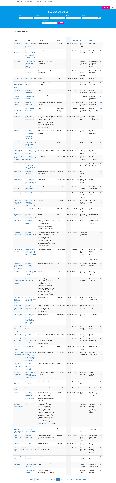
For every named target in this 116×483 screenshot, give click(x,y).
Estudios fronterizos (19, 469)
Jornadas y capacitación (44, 2)
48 (67, 479)
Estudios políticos (18, 179)
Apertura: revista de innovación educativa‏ (19, 458)
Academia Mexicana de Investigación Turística (30, 273)
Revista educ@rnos (18, 193)
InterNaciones (17, 171)
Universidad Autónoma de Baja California (30, 470)
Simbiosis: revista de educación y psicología (19, 96)
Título (20, 15)
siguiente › (78, 479)
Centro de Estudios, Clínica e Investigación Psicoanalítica (30, 299)
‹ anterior (37, 479)
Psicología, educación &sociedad (16, 104)
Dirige (81, 40)
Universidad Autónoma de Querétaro (28, 104)
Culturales (16, 392)
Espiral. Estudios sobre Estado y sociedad (18, 383)
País (51, 15)
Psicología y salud (18, 90)
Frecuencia (45, 20)
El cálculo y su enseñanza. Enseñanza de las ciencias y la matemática (18, 308)
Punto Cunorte (17, 70)
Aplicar (61, 22)
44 (55, 479)
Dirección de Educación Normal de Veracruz (30, 234)
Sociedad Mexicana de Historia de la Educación (30, 188)
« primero (31, 479)
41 (45, 479)
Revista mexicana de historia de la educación (19, 188)
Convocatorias (29, 2)
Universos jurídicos (18, 164)
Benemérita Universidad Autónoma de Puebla (30, 216)
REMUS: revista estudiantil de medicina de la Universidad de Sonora (17, 366)
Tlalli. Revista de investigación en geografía (18, 251)
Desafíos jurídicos (18, 141)
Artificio (16, 130)
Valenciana (16, 443)
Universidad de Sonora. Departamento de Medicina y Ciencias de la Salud (30, 366)
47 (64, 479)
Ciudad (67, 15)
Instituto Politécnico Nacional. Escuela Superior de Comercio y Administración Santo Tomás (30, 375)
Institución (84, 15)
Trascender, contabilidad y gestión (17, 348)
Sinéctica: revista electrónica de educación (18, 202)
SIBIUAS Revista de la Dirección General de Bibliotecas (19, 449)
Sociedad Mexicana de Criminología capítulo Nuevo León (30, 429)
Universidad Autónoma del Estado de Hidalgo (30, 152)
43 (51, 479)
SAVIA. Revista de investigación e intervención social (18, 404)
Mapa (113, 7)
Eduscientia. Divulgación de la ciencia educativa (18, 234)
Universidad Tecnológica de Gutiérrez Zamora (29, 280)
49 (71, 479)
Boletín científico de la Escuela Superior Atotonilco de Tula (19, 152)
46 (61, 479)
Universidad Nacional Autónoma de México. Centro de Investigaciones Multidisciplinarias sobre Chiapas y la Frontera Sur (30, 319)
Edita (90, 40)
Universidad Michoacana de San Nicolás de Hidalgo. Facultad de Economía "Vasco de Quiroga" (30, 54)
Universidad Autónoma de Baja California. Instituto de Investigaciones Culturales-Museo (30, 395)
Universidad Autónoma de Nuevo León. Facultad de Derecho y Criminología (30, 144)
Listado (106, 7)
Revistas (20, 2)
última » (85, 479)
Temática (36, 15)
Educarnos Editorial (30, 193)
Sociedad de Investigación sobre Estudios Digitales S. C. (31, 118)
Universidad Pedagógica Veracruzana (28, 84)
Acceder (96, 2)
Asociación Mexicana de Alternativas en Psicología (30, 96)
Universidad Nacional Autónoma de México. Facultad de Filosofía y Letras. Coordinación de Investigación (30, 253)
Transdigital (17, 116)
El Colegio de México (30, 387)
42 (48, 479)
